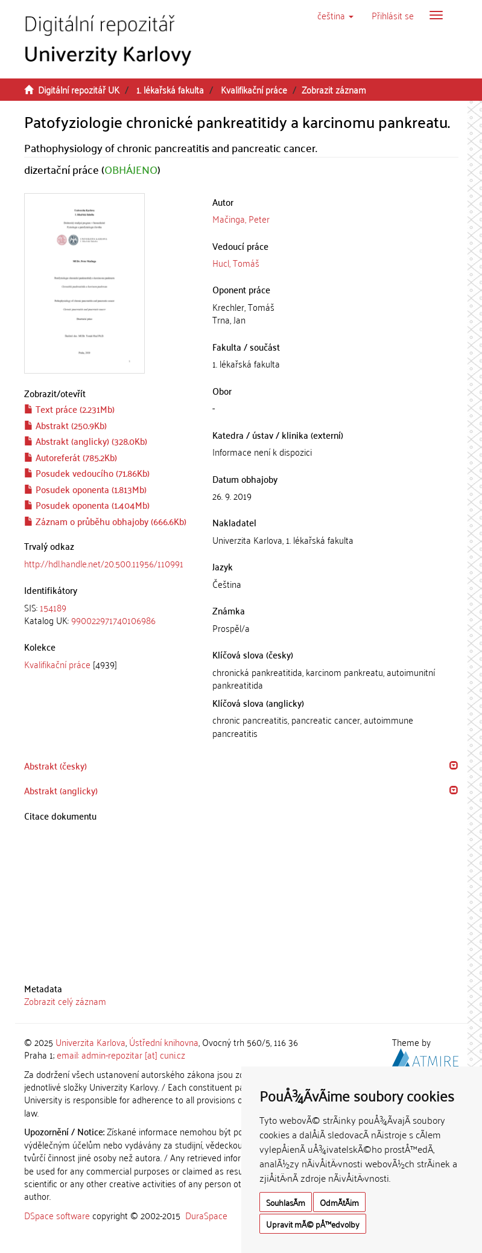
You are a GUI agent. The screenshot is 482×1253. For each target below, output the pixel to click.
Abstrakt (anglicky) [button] (61, 790)
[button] (335, 15)
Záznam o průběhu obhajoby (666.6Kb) (105, 520)
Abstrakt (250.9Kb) (65, 424)
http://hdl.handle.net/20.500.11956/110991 (103, 563)
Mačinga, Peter (241, 218)
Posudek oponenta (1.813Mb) (85, 488)
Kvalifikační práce (254, 89)
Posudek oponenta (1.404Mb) (87, 504)
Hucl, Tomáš (235, 262)
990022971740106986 (113, 619)
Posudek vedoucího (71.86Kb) (87, 472)
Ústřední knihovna (163, 1041)
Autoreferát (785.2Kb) (70, 456)
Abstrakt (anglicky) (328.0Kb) (85, 440)
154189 (53, 607)
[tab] (109, 614)
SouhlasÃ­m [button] (285, 1202)
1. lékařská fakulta (170, 89)
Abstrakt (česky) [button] (55, 765)
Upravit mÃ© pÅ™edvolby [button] (313, 1223)
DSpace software (57, 1215)
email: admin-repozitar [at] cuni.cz (121, 1054)
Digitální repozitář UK (78, 89)
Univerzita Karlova (90, 1041)
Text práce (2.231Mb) (69, 408)
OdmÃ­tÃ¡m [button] (339, 1202)
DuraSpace (206, 1215)
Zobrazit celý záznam (65, 1000)
